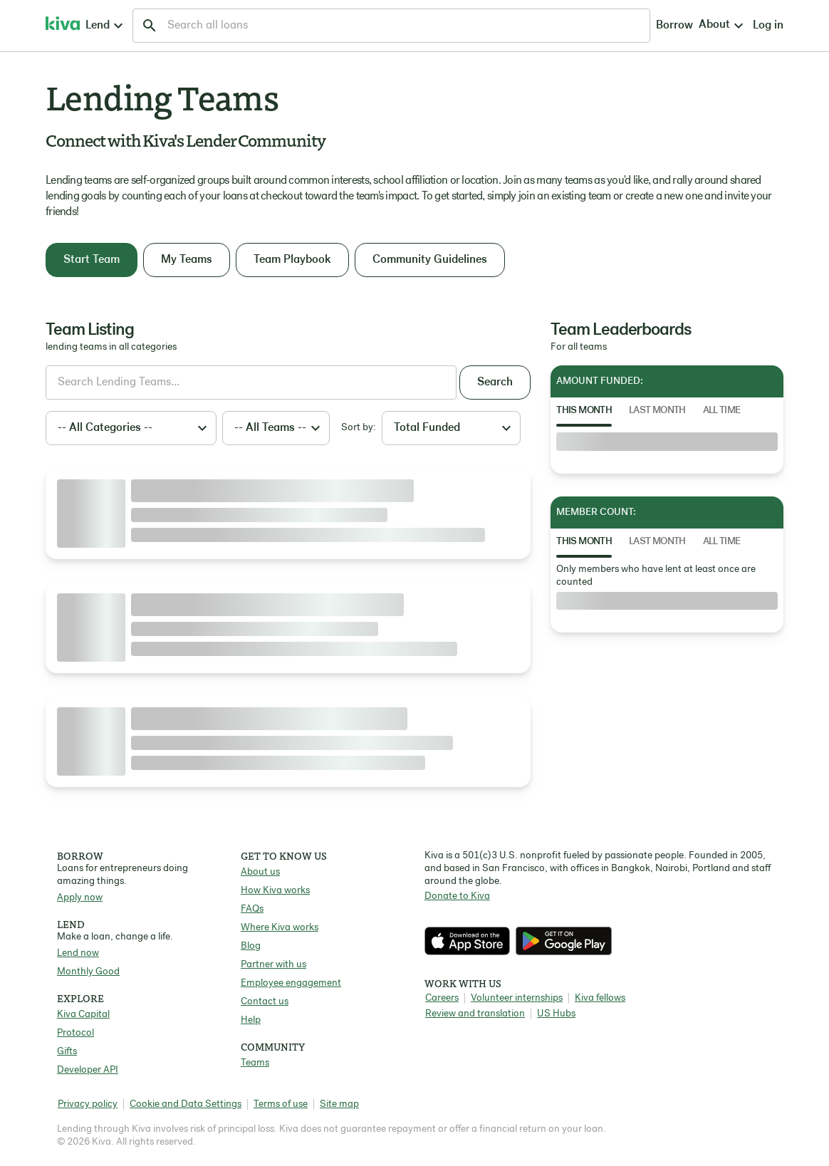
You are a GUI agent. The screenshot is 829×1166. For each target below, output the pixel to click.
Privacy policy (88, 1104)
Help (251, 1020)
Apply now (80, 897)
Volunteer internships (517, 998)
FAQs (252, 909)
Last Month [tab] (657, 410)
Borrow (541, 25)
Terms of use (281, 1104)
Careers (442, 998)
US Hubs (556, 1014)
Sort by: (358, 427)
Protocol (75, 1033)
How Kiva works (275, 890)
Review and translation (475, 1014)
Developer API (87, 1070)
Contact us (264, 1001)
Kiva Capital (83, 1014)
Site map (339, 1104)
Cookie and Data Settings (185, 1104)
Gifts (67, 1051)
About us (260, 872)
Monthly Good (88, 972)
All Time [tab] (722, 410)
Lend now (78, 953)
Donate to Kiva (457, 896)
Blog (251, 946)
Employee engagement (291, 983)
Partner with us (273, 964)
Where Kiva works (279, 927)
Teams (255, 1063)
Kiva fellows (600, 998)
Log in (652, 25)
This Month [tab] (584, 410)
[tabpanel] (667, 441)
